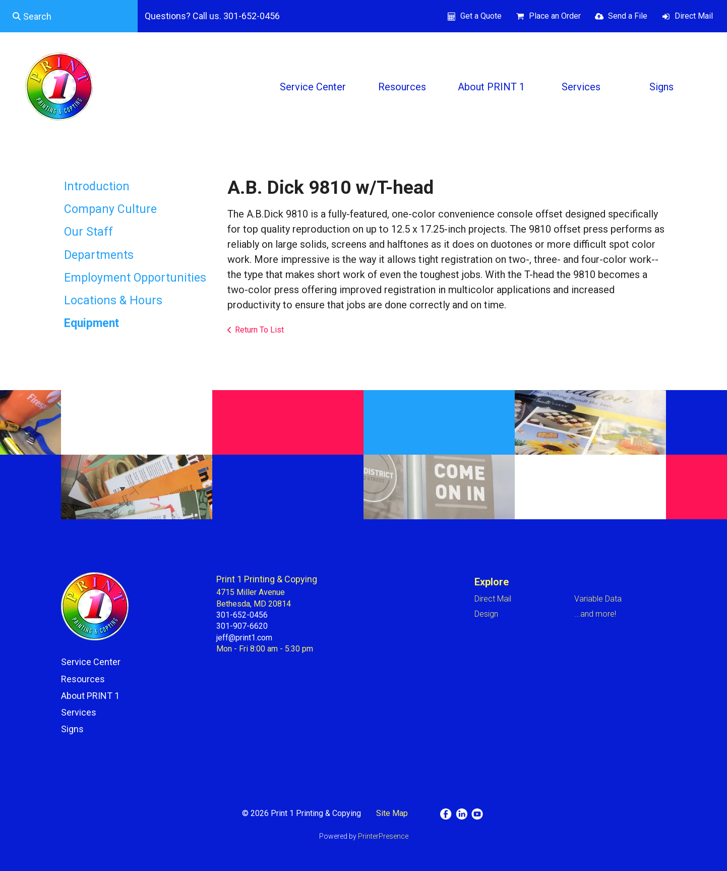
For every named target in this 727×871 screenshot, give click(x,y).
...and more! (595, 614)
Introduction (97, 186)
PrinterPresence (383, 836)
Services (581, 87)
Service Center (313, 87)
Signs (661, 87)
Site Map (392, 813)
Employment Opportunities (135, 278)
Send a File (627, 16)
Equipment (91, 323)
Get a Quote (481, 16)
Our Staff (88, 232)
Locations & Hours (113, 300)
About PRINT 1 (491, 87)
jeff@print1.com (244, 637)
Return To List (259, 330)
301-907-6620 (242, 626)
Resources (402, 87)
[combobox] (69, 16)
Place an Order (555, 16)
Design (486, 614)
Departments (99, 255)
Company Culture (110, 209)
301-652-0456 (242, 615)
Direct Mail (694, 16)
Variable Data (598, 599)
